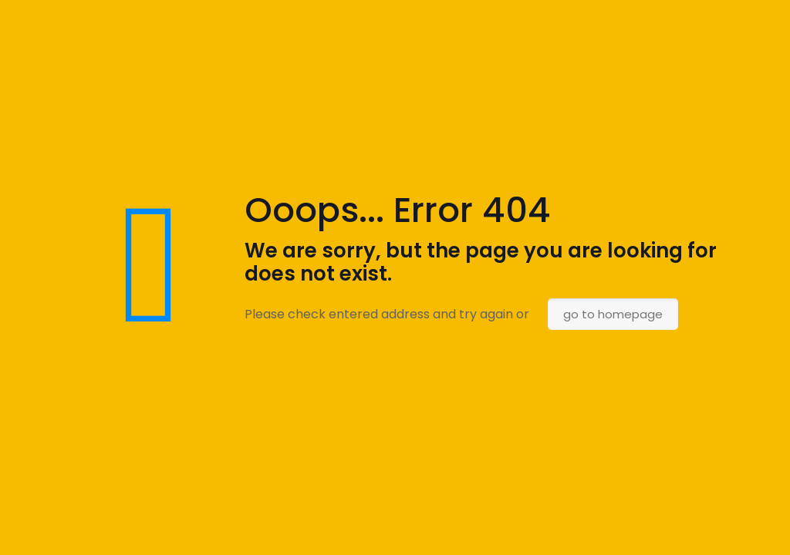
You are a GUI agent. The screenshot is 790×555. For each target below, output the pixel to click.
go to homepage (613, 314)
